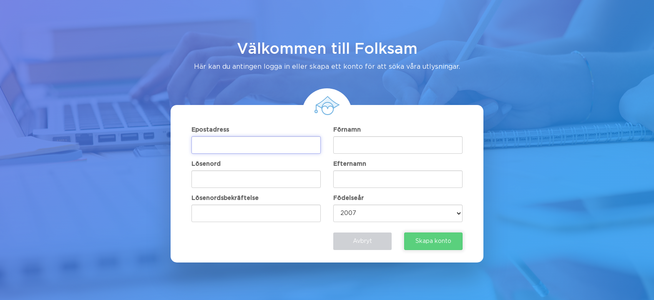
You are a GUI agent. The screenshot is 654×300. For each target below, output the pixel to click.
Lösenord (206, 164)
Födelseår (348, 198)
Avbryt (362, 241)
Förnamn (347, 130)
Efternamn (349, 164)
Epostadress (210, 130)
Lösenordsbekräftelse (225, 198)
